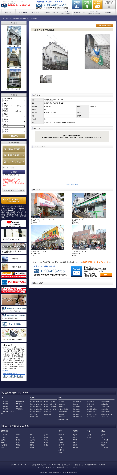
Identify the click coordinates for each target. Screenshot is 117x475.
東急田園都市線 (92, 409)
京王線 (60, 406)
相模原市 (75, 447)
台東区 (46, 435)
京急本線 (61, 414)
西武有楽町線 (77, 401)
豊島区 (3, 447)
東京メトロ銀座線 (49, 401)
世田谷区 (4, 445)
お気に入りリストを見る (109, 4)
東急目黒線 (104, 409)
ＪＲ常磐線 (19, 406)
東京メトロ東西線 (35, 406)
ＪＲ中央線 (4, 406)
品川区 (3, 442)
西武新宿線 (90, 401)
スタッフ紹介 (23, 12)
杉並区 (46, 445)
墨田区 (18, 440)
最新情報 (102, 465)
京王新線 (90, 406)
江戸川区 (32, 440)
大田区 (18, 442)
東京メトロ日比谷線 (50, 404)
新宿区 (18, 445)
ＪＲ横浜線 (19, 404)
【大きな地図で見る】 (72, 184)
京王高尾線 (76, 406)
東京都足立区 (17, 18)
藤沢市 (75, 445)
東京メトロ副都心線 (36, 401)
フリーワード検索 (14, 172)
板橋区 (18, 447)
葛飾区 (46, 437)
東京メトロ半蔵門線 (50, 409)
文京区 (3, 437)
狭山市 (103, 445)
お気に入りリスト (67, 465)
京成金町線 (104, 404)
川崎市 (75, 440)
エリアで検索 (14, 161)
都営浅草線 (47, 411)
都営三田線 (33, 414)
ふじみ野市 (104, 447)
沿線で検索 (14, 155)
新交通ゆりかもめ (106, 414)
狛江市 (60, 440)
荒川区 (3, 440)
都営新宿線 (47, 414)
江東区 (46, 440)
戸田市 (103, 437)
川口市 (103, 435)
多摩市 (60, 452)
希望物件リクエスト (91, 465)
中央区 (18, 435)
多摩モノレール (92, 414)
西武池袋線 (61, 401)
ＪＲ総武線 (4, 409)
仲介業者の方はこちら (87, 4)
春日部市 (104, 442)
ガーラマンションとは (37, 12)
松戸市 (89, 437)
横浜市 (75, 435)
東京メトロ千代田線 (50, 406)
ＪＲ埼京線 (4, 404)
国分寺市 (61, 445)
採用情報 (108, 12)
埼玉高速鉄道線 (63, 419)
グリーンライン (106, 417)
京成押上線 (90, 404)
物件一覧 (8, 18)
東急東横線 (76, 409)
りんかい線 (61, 417)
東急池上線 (76, 411)
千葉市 (89, 435)
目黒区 (46, 442)
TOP (2, 18)
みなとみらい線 (77, 417)
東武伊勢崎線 (105, 401)
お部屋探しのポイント (51, 12)
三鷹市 (60, 437)
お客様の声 (94, 12)
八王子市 (61, 450)
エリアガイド (65, 12)
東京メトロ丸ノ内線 (36, 404)
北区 (17, 437)
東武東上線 (61, 404)
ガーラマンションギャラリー (46, 467)
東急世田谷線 (91, 411)
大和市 (75, 442)
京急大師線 (76, 414)
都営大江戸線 (34, 417)
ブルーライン (91, 417)
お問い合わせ (98, 4)
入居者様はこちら (77, 4)
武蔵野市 (61, 435)
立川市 (60, 447)
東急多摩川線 (105, 411)
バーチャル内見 (80, 12)
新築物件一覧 (15, 465)
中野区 (32, 445)
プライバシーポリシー (71, 467)
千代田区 (4, 435)
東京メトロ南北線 (35, 411)
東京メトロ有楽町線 (36, 409)
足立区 (32, 437)
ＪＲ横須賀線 (20, 401)
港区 (31, 435)
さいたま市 (104, 440)
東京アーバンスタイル (4, 6)
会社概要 (5, 370)
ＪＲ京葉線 (19, 409)
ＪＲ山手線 (4, 401)
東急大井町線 (62, 411)
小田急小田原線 (63, 409)
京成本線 (75, 404)
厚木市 (75, 437)
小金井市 (61, 442)
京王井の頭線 (105, 406)
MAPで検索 (14, 149)
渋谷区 (32, 442)
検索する (8, 12)
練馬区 (32, 447)
